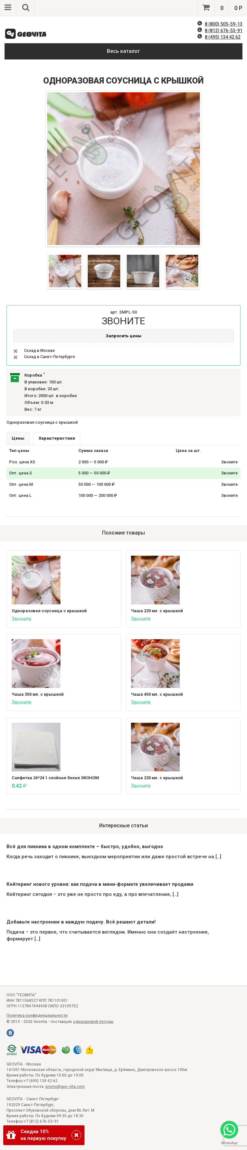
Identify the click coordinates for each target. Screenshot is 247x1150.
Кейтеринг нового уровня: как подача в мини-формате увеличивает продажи (99, 884)
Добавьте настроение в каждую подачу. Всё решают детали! (81, 922)
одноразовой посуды (93, 1021)
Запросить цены (123, 335)
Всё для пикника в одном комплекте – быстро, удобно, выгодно (84, 846)
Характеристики (57, 438)
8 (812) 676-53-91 (223, 30)
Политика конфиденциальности (37, 1015)
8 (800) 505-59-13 (223, 24)
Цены (18, 438)
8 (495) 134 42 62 (222, 37)
